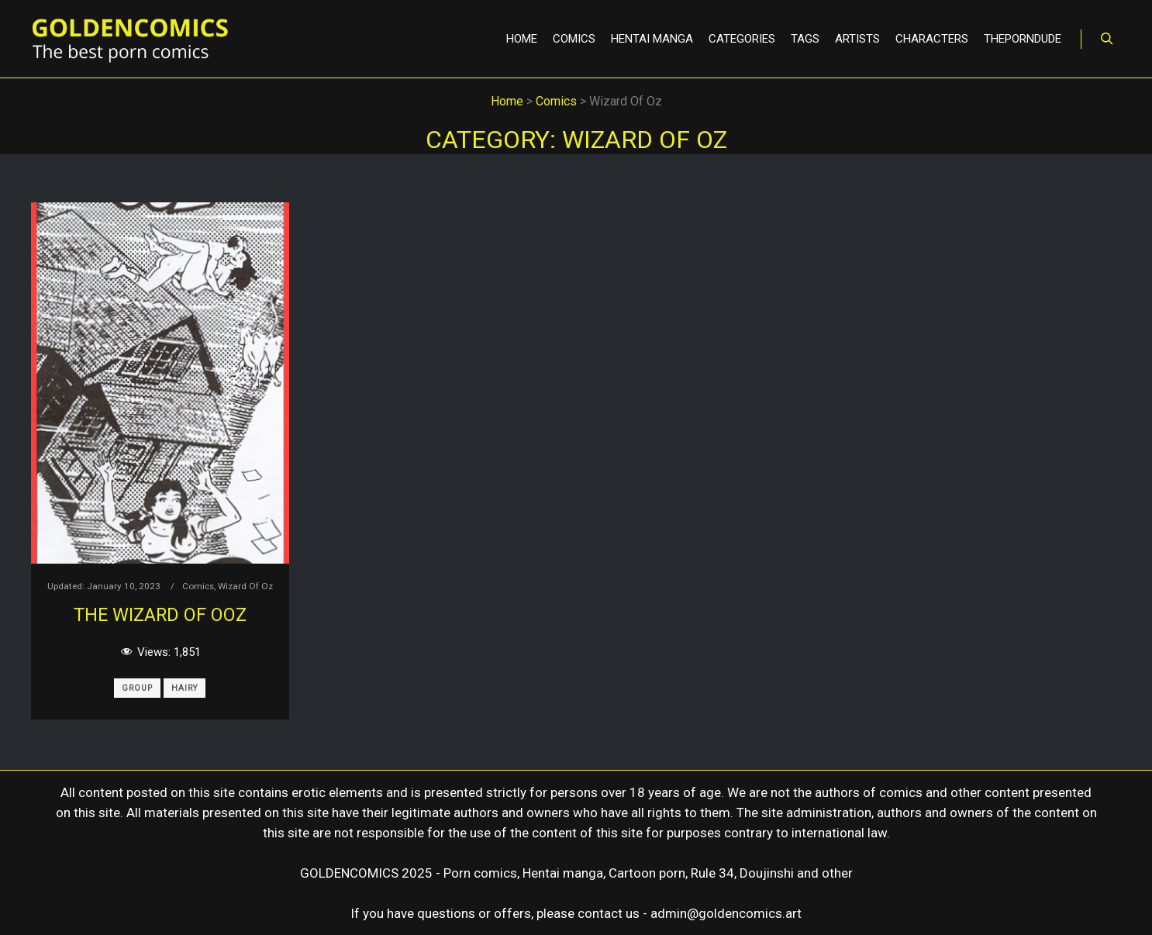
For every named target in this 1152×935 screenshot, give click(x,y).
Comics (198, 586)
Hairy (184, 688)
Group (137, 688)
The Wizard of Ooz (160, 615)
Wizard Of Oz (245, 586)
